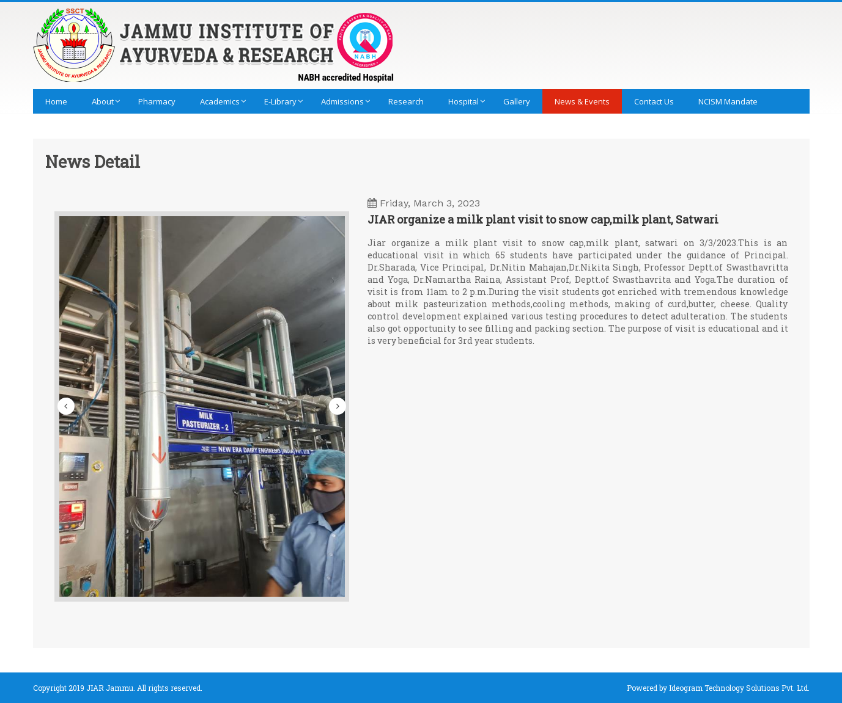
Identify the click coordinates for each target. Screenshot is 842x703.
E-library (280, 101)
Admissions (342, 101)
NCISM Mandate (728, 101)
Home (56, 101)
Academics (220, 101)
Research (406, 101)
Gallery (516, 101)
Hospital (463, 101)
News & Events (582, 101)
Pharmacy (156, 101)
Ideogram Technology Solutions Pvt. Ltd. (739, 688)
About (103, 101)
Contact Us (654, 101)
